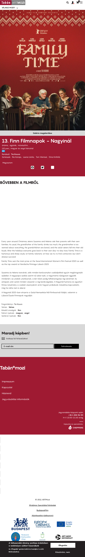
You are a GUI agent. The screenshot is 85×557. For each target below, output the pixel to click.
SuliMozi (42, 473)
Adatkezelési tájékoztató (42, 515)
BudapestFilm (42, 510)
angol (26, 313)
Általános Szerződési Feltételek (42, 505)
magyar (19, 313)
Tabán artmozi (43, 482)
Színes (11, 307)
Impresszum (8, 381)
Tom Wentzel (41, 157)
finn (19, 310)
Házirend (6, 393)
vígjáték (13, 145)
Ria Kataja (16, 157)
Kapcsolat (7, 387)
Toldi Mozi (43, 491)
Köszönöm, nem (62, 552)
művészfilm (23, 145)
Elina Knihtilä (54, 157)
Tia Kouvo (15, 154)
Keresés (67, 2)
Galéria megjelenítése (42, 133)
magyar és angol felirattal (22, 148)
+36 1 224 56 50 (75, 415)
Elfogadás (63, 545)
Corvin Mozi (42, 439)
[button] (73, 2)
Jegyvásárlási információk (15, 399)
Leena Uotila (28, 157)
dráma (5, 145)
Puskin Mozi (42, 465)
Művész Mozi (43, 457)
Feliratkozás (66, 346)
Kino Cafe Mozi (43, 448)
